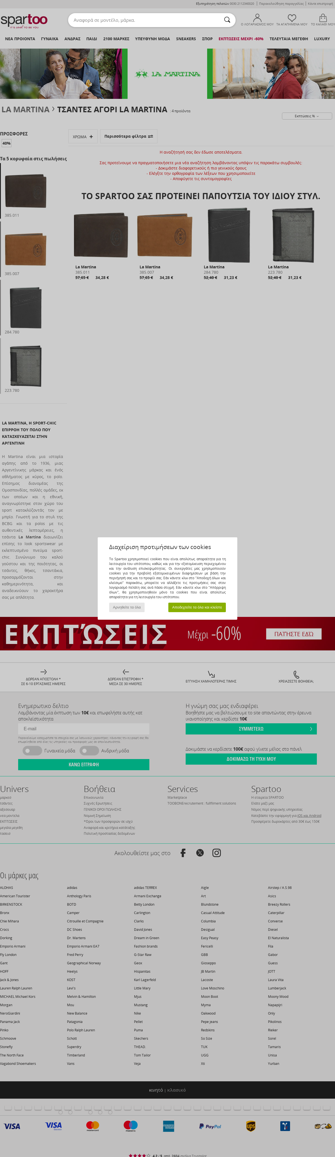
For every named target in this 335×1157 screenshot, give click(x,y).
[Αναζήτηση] (227, 20)
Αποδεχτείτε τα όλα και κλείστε (197, 607)
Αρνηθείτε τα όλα (127, 607)
